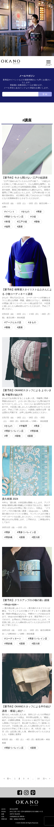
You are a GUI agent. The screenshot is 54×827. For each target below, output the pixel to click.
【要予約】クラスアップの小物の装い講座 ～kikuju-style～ (27, 591)
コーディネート (13, 638)
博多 (39, 211)
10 (38, 778)
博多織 (35, 431)
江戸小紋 (22, 221)
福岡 (8, 226)
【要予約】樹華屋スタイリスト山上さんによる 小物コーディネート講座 (27, 277)
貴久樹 (36, 537)
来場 (8, 221)
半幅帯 (23, 426)
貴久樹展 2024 (27, 487)
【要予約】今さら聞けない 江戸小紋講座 (27, 166)
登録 (45, 94)
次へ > (46, 778)
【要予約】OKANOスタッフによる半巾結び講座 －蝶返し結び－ (27, 699)
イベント (10, 211)
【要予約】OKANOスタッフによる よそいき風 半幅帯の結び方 (27, 380)
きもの (26, 211)
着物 (37, 221)
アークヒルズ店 (13, 322)
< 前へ (7, 778)
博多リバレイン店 (14, 216)
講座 (20, 226)
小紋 (34, 216)
